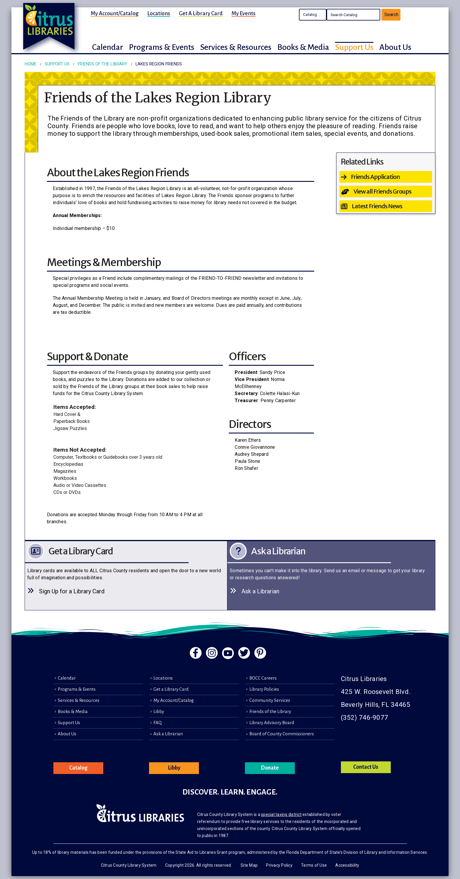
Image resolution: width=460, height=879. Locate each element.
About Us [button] (395, 47)
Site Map (249, 865)
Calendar (67, 678)
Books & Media (73, 711)
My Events (243, 13)
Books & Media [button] (303, 47)
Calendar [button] (107, 47)
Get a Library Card (201, 13)
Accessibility (347, 865)
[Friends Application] (385, 177)
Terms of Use (314, 865)
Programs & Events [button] (161, 47)
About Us (67, 733)
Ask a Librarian (168, 733)
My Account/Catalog (114, 13)
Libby (158, 711)
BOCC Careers (263, 678)
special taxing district (281, 814)
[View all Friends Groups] (385, 191)
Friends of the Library (270, 711)
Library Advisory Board (271, 722)
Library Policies (264, 689)
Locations (158, 13)
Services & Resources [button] (235, 47)
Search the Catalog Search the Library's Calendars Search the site (313, 15)
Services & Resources (78, 700)
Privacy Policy (279, 865)
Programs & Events (77, 689)
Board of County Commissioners (281, 733)
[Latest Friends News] (385, 206)
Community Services (269, 700)
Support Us (69, 722)
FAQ (157, 722)
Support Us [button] (354, 47)
